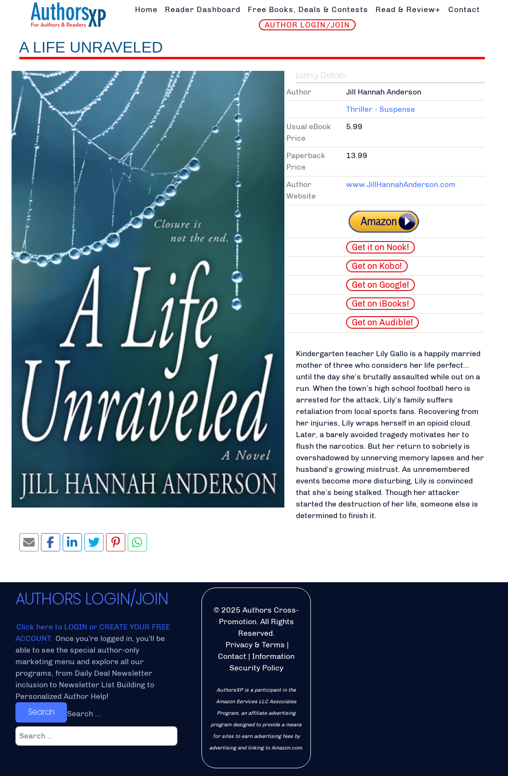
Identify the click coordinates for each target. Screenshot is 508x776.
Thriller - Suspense (380, 109)
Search (41, 712)
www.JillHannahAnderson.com (400, 184)
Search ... (84, 713)
